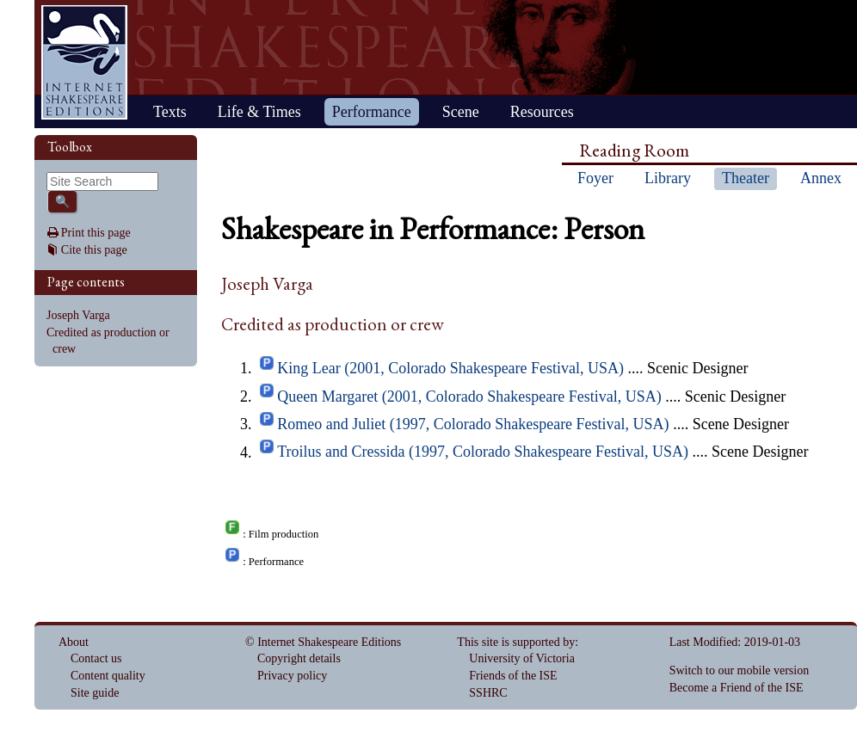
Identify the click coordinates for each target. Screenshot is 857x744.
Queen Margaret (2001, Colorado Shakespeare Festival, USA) (469, 396)
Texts (170, 111)
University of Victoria (522, 658)
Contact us (96, 658)
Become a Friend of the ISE (736, 687)
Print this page (96, 232)
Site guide (95, 692)
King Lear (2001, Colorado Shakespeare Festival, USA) (450, 368)
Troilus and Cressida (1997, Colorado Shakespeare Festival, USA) (482, 452)
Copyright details (299, 658)
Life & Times (259, 111)
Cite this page (94, 249)
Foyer (595, 178)
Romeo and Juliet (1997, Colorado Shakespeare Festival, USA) (473, 424)
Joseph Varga (78, 315)
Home (84, 62)
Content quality (108, 675)
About (74, 642)
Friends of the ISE (513, 675)
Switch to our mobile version (739, 670)
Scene (460, 111)
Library (667, 178)
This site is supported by (516, 642)
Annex (821, 178)
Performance (371, 111)
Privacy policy (292, 675)
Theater (745, 178)
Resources (542, 111)
